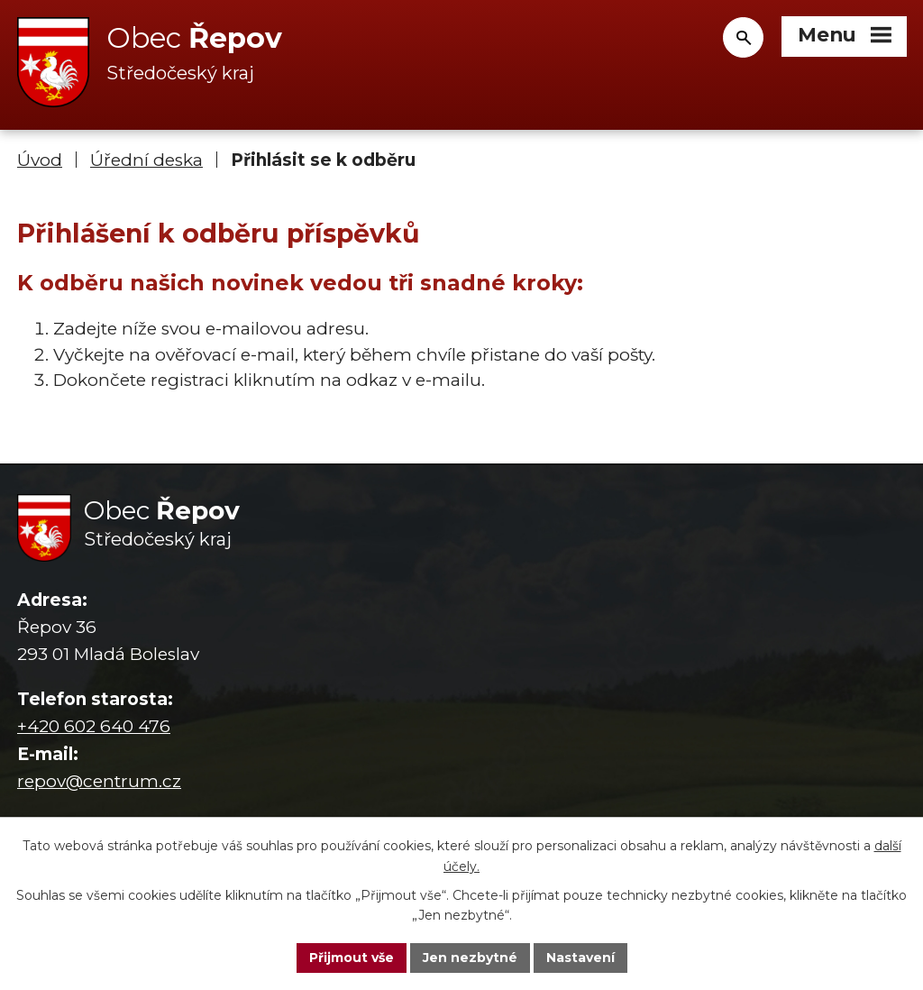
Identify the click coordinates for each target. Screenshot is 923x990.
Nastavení (580, 957)
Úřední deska (146, 160)
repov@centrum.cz (99, 781)
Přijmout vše (351, 957)
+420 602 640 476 (93, 726)
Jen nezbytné (470, 957)
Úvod (39, 160)
